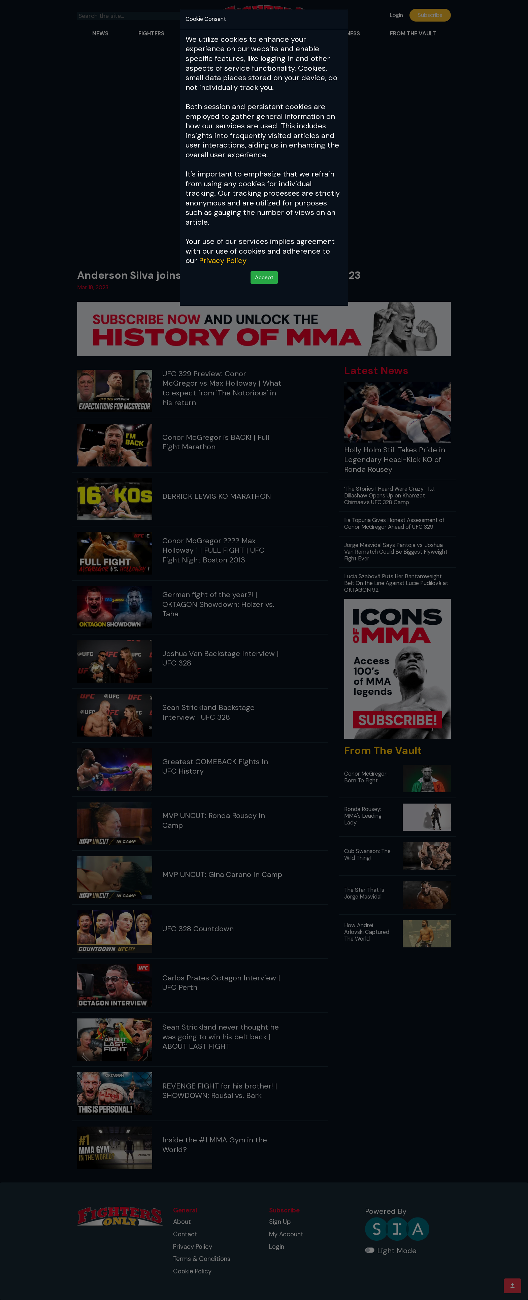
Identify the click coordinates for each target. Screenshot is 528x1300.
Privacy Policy (222, 260)
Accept (264, 277)
